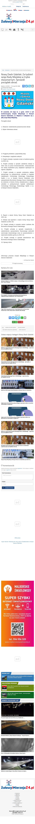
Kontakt (9, 6)
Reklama (4, 6)
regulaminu (20, 468)
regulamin (8, 469)
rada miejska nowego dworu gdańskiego (9, 329)
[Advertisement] (17, 50)
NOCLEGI (14, 29)
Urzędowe (4, 89)
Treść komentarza (6, 473)
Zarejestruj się (26, 6)
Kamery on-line (17, 801)
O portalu (17, 798)
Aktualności (7, 70)
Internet (17, 797)
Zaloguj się (18, 6)
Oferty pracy (17, 537)
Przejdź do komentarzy (17, 263)
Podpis (3, 481)
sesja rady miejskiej (21, 327)
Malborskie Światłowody (17, 806)
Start (3, 70)
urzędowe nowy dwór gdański (10, 327)
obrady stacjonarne (22, 329)
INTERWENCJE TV (18, 29)
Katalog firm (17, 795)
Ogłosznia (17, 794)
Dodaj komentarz (7, 488)
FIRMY (6, 29)
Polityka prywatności (17, 800)
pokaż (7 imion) (19, 2)
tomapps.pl (21, 813)
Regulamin (17, 799)
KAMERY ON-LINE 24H (22, 29)
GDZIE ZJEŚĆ (10, 29)
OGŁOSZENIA (2, 29)
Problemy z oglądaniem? (17, 803)
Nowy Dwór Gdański (11, 89)
